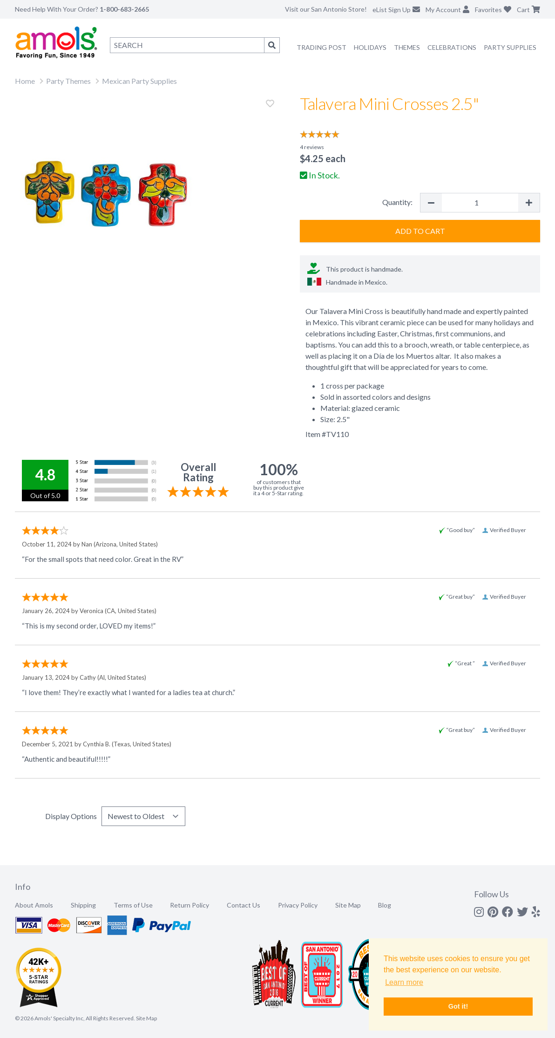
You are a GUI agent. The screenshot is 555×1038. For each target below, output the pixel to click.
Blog (384, 905)
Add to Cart (420, 230)
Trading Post (321, 47)
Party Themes (68, 80)
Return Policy (189, 905)
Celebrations (451, 47)
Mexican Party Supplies (139, 80)
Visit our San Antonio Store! (326, 9)
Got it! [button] (458, 1006)
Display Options (71, 816)
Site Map (348, 905)
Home (25, 80)
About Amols (34, 905)
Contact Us (243, 905)
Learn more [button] (404, 982)
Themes (407, 47)
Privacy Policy (298, 905)
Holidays (370, 47)
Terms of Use (133, 905)
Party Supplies (510, 47)
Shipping (83, 905)
